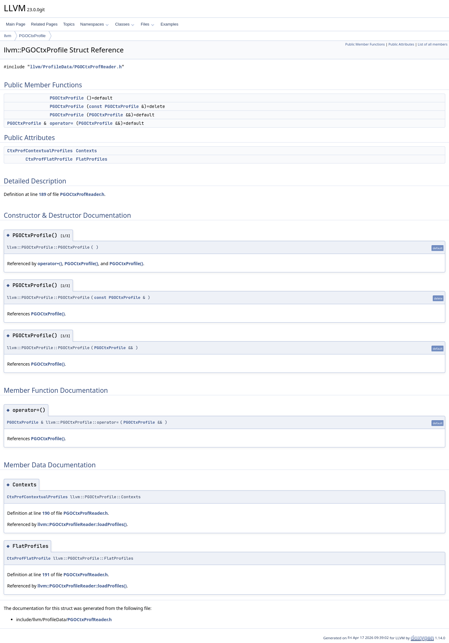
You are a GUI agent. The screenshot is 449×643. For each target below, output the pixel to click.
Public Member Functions (365, 44)
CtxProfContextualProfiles (40, 150)
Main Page (15, 24)
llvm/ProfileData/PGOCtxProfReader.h (76, 67)
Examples (169, 24)
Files (147, 24)
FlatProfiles (91, 159)
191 (46, 574)
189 (42, 194)
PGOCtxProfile (32, 35)
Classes (124, 24)
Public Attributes (401, 44)
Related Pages (44, 24)
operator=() (49, 263)
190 (46, 513)
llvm (7, 35)
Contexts (86, 150)
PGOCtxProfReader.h (82, 194)
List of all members (432, 44)
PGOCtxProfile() (81, 263)
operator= (61, 123)
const (95, 106)
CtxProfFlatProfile (49, 159)
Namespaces (94, 24)
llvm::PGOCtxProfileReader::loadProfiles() (82, 524)
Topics (69, 24)
